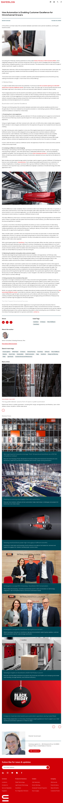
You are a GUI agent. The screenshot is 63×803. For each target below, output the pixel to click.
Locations (4, 782)
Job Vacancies (36, 782)
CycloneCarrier (22, 162)
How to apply (35, 791)
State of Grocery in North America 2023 (45, 60)
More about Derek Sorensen (9, 343)
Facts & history (55, 785)
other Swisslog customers (40, 153)
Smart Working (36, 785)
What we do (54, 782)
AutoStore (21, 242)
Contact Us (5, 785)
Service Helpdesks (6, 788)
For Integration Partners (21, 791)
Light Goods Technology (21, 785)
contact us (36, 312)
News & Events (55, 788)
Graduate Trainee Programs (39, 788)
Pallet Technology (20, 782)
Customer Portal (55, 791)
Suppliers (4, 791)
